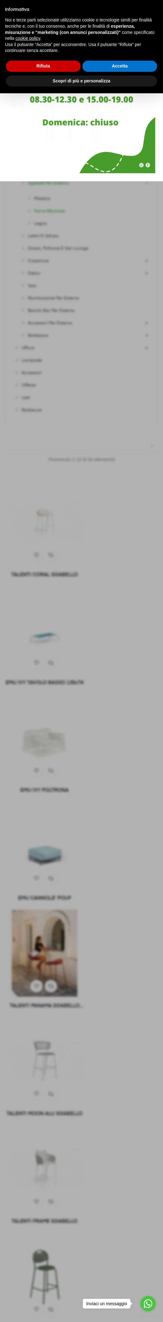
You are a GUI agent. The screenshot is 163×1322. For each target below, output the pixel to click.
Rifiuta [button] (43, 65)
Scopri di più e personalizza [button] (81, 80)
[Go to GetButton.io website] (148, 1316)
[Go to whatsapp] (148, 1303)
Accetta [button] (120, 65)
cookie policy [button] (27, 38)
